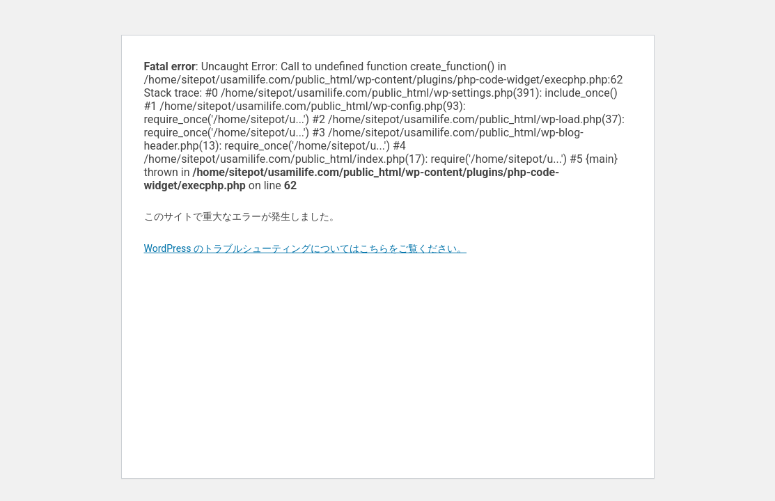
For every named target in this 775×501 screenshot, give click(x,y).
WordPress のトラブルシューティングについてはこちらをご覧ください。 (305, 248)
